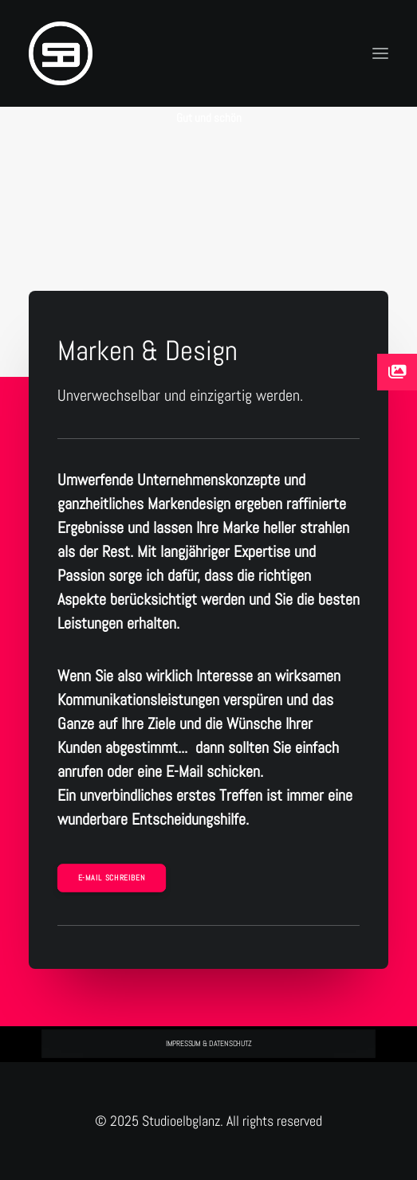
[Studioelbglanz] (60, 53)
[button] (380, 53)
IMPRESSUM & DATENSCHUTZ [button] (209, 1044)
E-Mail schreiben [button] (112, 878)
